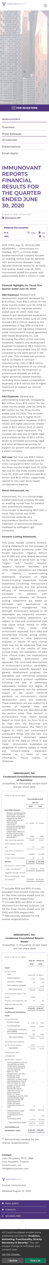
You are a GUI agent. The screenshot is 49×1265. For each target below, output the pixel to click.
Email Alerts (10, 153)
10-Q (6, 239)
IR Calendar (9, 140)
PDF (41, 239)
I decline (12, 1260)
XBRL (6, 243)
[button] (45, 5)
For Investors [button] (25, 108)
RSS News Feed (13, 1216)
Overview (8, 127)
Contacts (10, 1210)
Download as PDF (11, 224)
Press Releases (11, 133)
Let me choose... (11, 1254)
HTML (31, 239)
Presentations (11, 146)
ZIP (42, 243)
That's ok (35, 1260)
